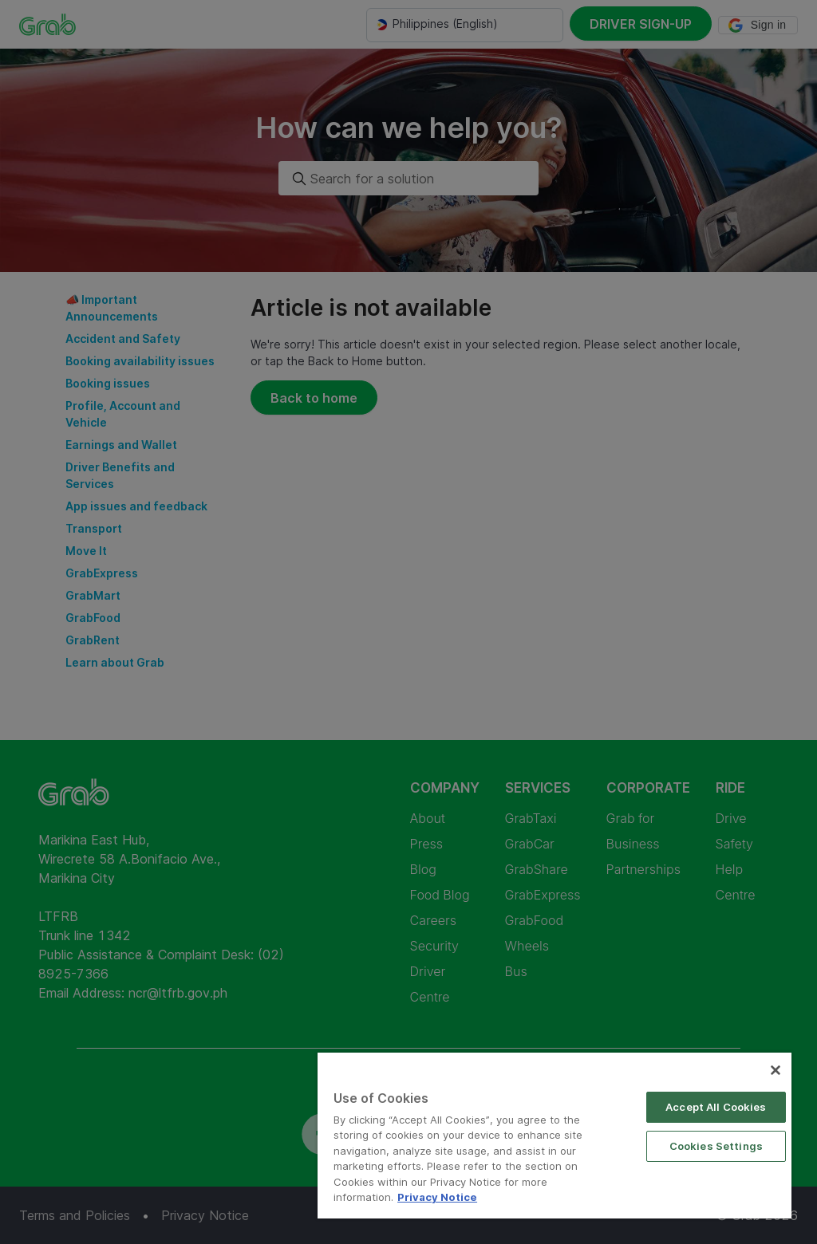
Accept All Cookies (715, 1106)
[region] (554, 1135)
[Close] (775, 1070)
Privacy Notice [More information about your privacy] (437, 1197)
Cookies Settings (716, 1146)
